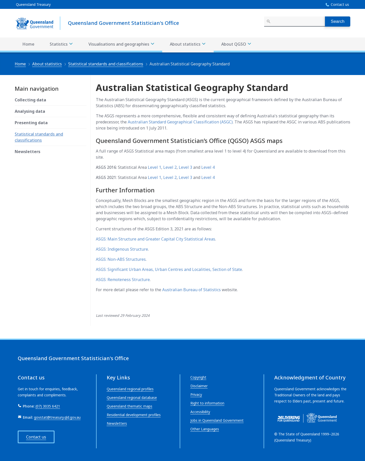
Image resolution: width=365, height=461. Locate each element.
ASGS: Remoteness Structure (123, 279)
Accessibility (200, 411)
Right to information (207, 403)
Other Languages (204, 429)
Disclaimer (199, 385)
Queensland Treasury (33, 4)
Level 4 (208, 167)
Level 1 (154, 167)
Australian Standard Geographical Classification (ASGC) (180, 122)
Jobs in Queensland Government (217, 420)
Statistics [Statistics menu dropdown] (61, 44)
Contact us (340, 4)
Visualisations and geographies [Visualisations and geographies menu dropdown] (121, 44)
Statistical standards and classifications (105, 64)
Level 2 (170, 167)
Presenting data (31, 122)
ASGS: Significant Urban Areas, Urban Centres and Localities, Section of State (169, 269)
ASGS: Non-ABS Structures (121, 259)
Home (28, 44)
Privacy (196, 394)
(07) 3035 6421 (47, 406)
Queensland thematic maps (129, 406)
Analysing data (30, 111)
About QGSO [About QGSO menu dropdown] (236, 44)
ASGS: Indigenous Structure (122, 249)
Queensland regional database (132, 397)
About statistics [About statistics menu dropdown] (188, 44)
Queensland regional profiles (130, 388)
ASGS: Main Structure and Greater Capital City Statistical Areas (155, 239)
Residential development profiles (134, 414)
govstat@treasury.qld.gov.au (57, 417)
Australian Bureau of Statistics (191, 289)
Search (337, 21)
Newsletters (27, 151)
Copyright (198, 377)
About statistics (47, 64)
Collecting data (30, 100)
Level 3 (185, 167)
